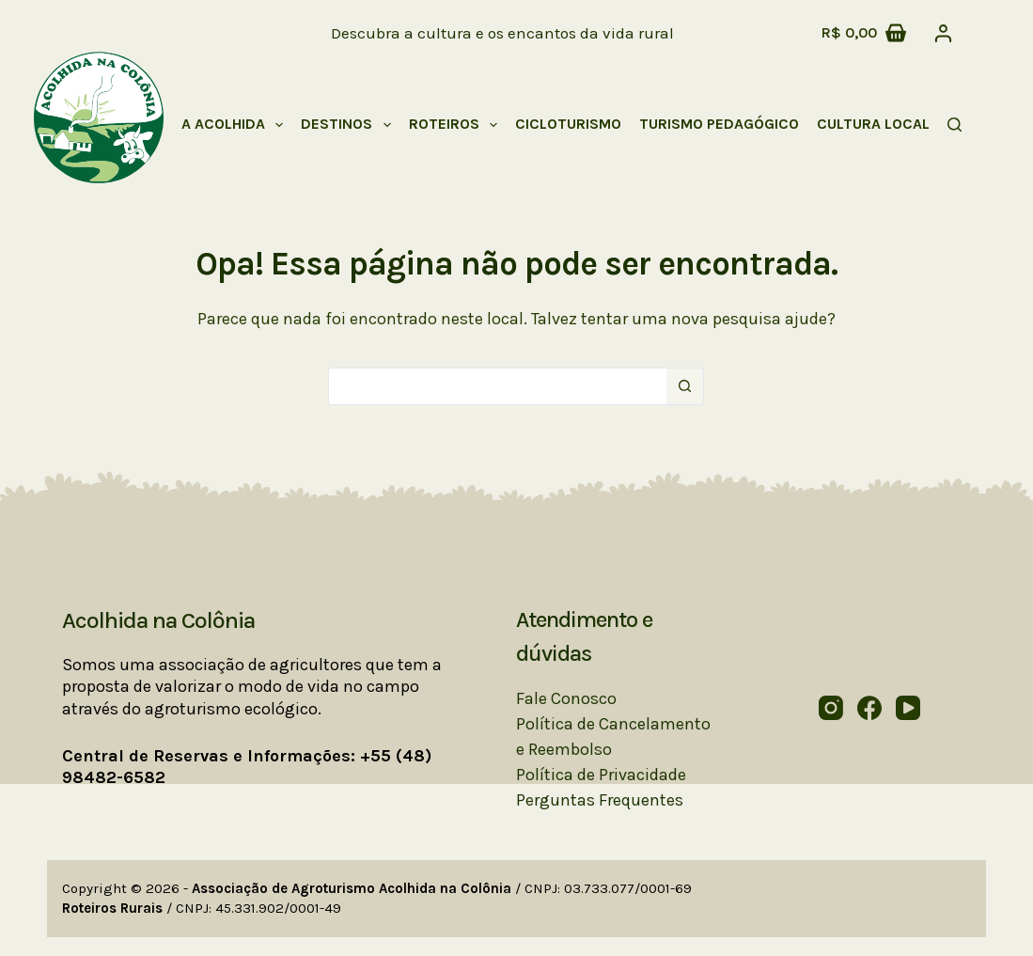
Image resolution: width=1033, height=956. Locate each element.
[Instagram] (831, 708)
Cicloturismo (568, 124)
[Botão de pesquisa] (685, 386)
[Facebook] (869, 708)
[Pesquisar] (954, 125)
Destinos (349, 125)
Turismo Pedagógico (719, 124)
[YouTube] (908, 708)
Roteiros (457, 125)
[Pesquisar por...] (497, 386)
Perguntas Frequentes (599, 800)
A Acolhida (235, 125)
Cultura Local (886, 125)
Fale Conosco (566, 698)
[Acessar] (943, 33)
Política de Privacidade (601, 774)
